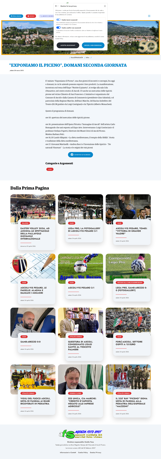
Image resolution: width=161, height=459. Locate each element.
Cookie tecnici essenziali (69, 20)
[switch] (58, 27)
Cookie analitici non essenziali (71, 28)
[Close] (105, 6)
